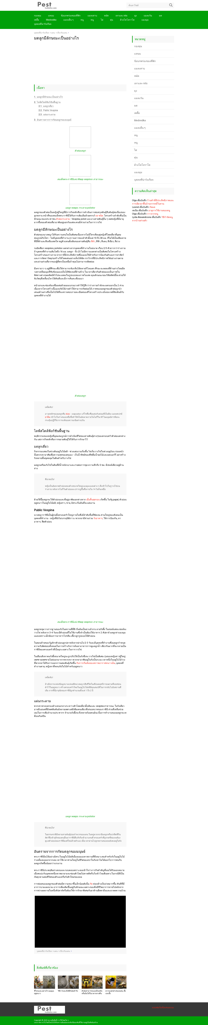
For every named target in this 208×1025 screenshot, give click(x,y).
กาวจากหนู (152, 213)
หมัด (106, 15)
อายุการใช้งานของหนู (159, 210)
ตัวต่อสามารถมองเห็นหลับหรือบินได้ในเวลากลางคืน (92, 992)
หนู (82, 19)
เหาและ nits (121, 15)
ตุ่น (111, 19)
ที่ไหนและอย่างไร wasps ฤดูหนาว (44, 992)
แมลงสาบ (92, 15)
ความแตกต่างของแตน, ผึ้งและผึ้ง (115, 992)
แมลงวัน (148, 15)
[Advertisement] (80, 61)
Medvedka (51, 19)
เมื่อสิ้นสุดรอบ (93, 499)
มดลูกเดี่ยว (46, 106)
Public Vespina (48, 110)
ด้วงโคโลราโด (127, 19)
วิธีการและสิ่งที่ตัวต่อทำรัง (68, 991)
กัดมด (152, 207)
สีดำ (93, 241)
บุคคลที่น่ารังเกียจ (42, 24)
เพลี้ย (36, 19)
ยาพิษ (47, 417)
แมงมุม (145, 19)
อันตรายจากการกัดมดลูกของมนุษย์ (52, 119)
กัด (91, 883)
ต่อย (68, 414)
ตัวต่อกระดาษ (63, 219)
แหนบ (51, 15)
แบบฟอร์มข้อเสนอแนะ (163, 1007)
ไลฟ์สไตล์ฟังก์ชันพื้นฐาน (47, 102)
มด (160, 15)
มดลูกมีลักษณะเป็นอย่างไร (48, 97)
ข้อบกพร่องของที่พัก (71, 15)
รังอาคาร (98, 518)
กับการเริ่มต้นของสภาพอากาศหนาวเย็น (95, 663)
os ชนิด (99, 215)
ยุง (135, 15)
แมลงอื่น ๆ (68, 19)
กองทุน (37, 15)
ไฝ (102, 19)
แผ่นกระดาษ (47, 114)
